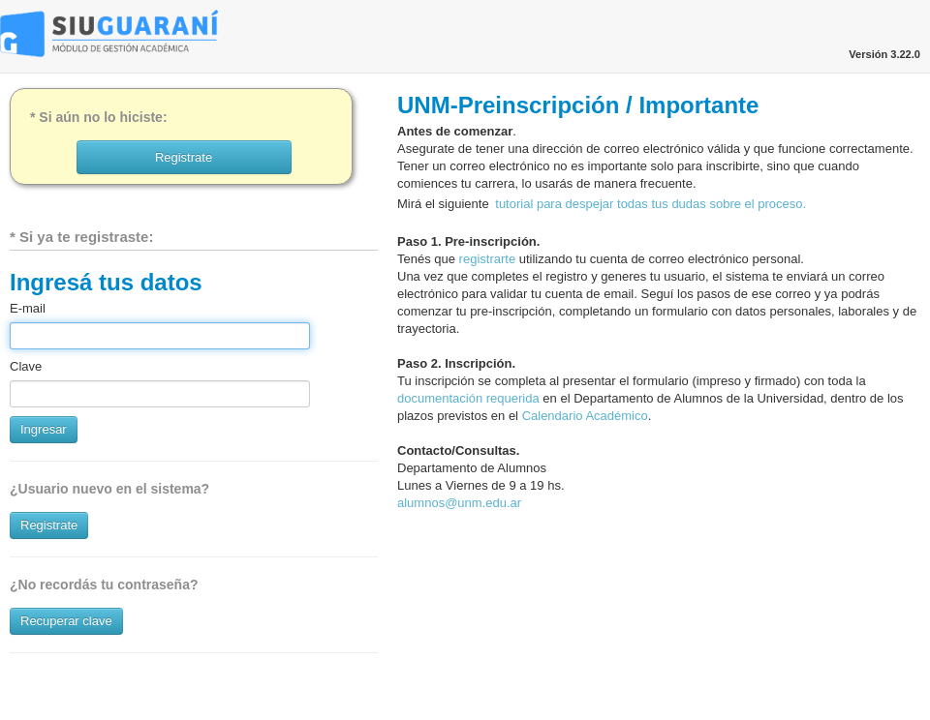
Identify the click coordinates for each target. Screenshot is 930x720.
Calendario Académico (585, 415)
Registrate (49, 525)
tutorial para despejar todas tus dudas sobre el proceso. (650, 203)
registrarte (487, 259)
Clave (26, 366)
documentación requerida (468, 398)
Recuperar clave (66, 621)
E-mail (28, 308)
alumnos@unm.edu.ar (459, 502)
